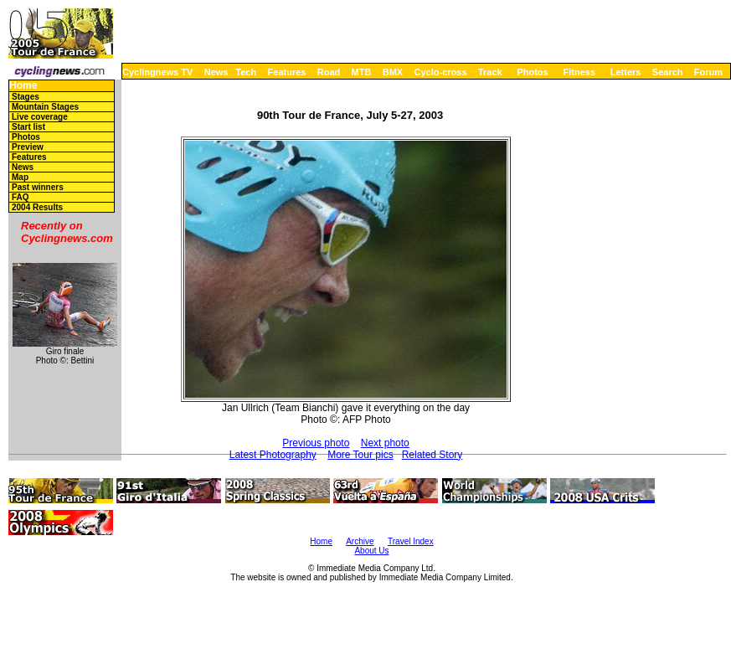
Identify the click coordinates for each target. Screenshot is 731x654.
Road (329, 72)
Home (23, 85)
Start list (28, 126)
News (216, 72)
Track (490, 72)
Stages (25, 96)
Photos (532, 72)
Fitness (579, 72)
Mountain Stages (45, 106)
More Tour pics (360, 455)
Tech (245, 72)
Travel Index (411, 541)
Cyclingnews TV (157, 72)
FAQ (20, 197)
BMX (393, 72)
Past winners (38, 187)
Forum (708, 72)
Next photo (385, 443)
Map (20, 177)
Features (287, 72)
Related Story (432, 455)
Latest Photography (273, 455)
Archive (359, 541)
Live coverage (40, 116)
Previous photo (315, 443)
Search (667, 72)
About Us (371, 550)
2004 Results (37, 207)
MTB (362, 72)
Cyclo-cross (440, 72)
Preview (28, 147)
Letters (625, 72)
